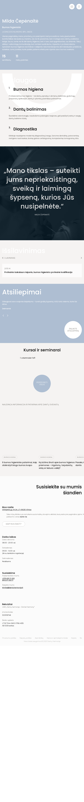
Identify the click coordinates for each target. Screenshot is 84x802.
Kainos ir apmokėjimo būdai (57, 638)
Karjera (73, 638)
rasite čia (23, 517)
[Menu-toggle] (79, 6)
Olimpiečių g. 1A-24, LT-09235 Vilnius (16, 510)
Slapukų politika (25, 638)
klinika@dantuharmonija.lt (12, 587)
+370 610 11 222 (8, 578)
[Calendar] (72, 6)
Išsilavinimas (8, 258)
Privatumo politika (9, 638)
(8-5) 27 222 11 (7, 580)
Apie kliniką (39, 638)
